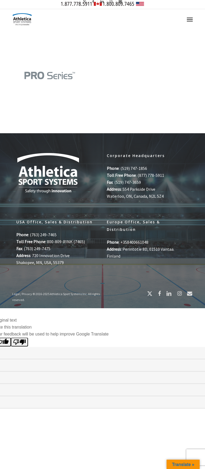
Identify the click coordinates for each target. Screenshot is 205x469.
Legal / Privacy (22, 294)
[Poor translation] (19, 342)
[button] (190, 19)
